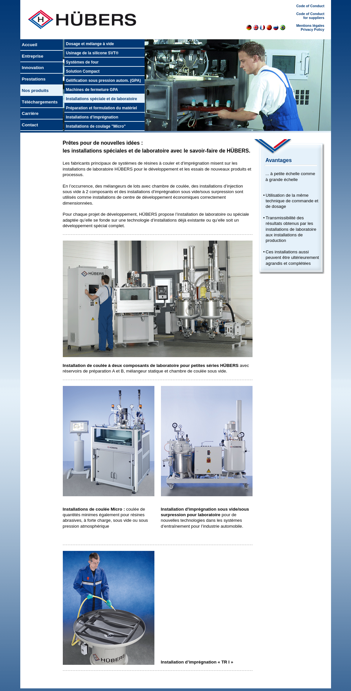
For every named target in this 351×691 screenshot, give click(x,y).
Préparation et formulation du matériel (101, 108)
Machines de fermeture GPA (92, 89)
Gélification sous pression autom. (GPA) (103, 80)
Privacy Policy (312, 29)
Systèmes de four (82, 62)
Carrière (30, 113)
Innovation (33, 67)
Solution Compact (83, 71)
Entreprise (33, 56)
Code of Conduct (310, 6)
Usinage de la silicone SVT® (92, 53)
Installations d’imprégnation (92, 117)
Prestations (34, 79)
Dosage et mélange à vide (90, 44)
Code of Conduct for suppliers (310, 16)
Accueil (29, 44)
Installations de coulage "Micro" (96, 126)
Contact (30, 124)
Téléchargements (40, 102)
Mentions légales (310, 25)
